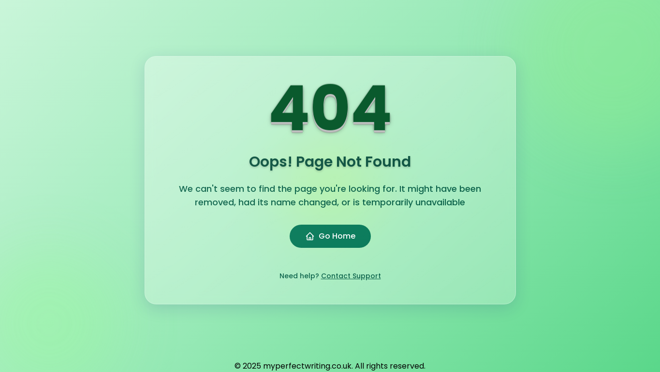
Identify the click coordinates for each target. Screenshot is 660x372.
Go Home (330, 236)
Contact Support (351, 276)
